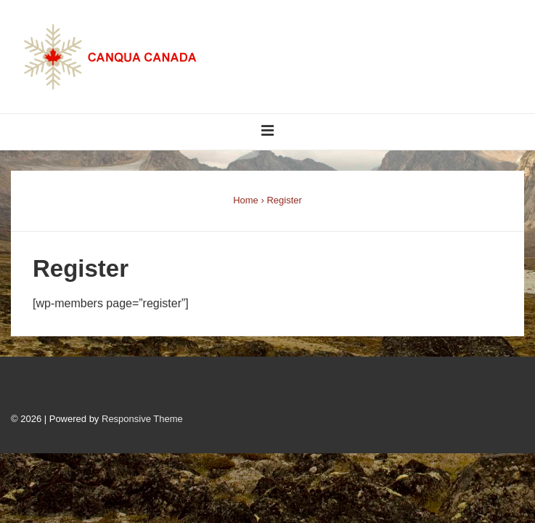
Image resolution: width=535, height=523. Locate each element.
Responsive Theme (142, 418)
